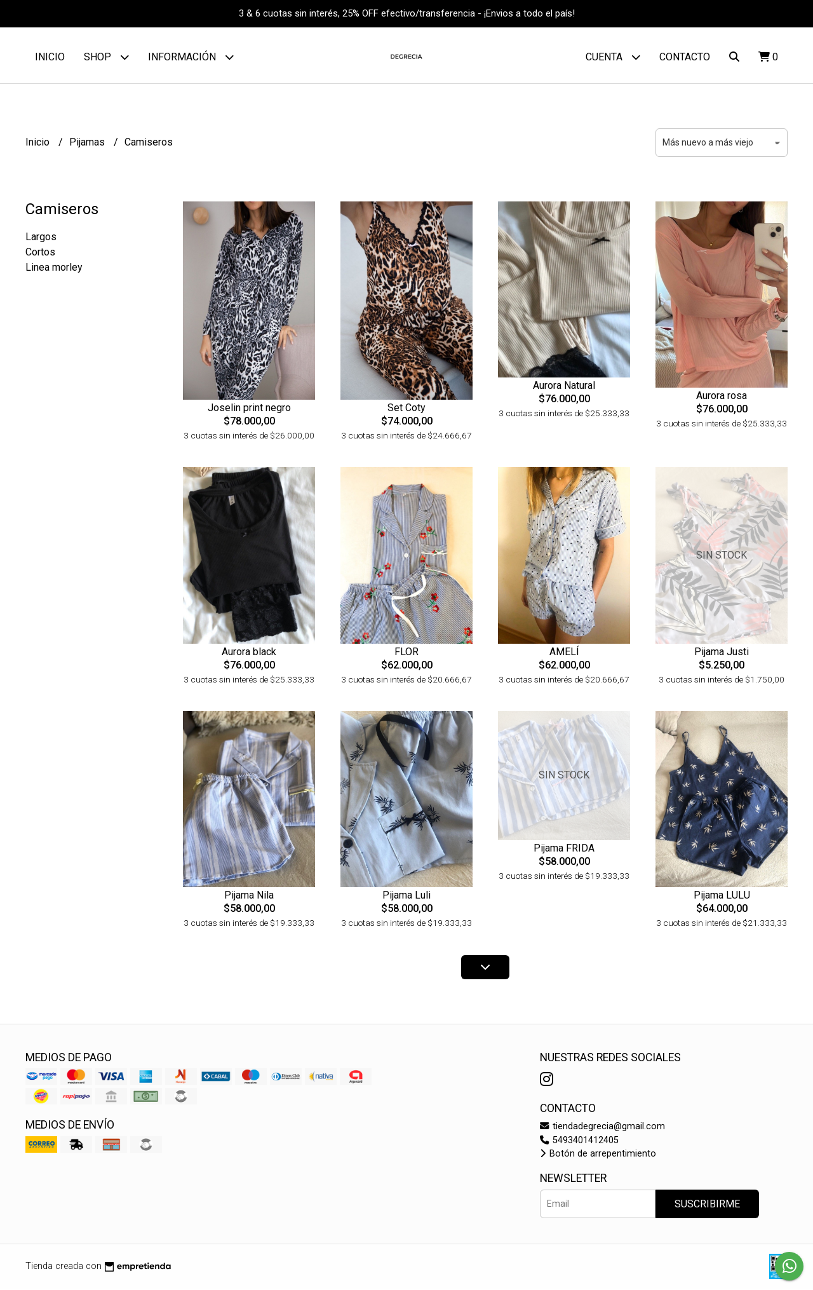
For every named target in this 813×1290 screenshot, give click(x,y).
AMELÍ (564, 653)
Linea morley (54, 269)
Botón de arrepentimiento (598, 1155)
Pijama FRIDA (564, 849)
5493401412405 (579, 1141)
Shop (106, 57)
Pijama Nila (249, 897)
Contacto (684, 57)
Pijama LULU (722, 897)
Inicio (50, 57)
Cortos (40, 254)
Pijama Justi (721, 653)
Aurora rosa (721, 397)
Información (191, 57)
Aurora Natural (564, 387)
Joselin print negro (249, 410)
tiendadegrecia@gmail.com (602, 1128)
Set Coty (406, 410)
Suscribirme (707, 1205)
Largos (41, 239)
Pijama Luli (406, 897)
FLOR (406, 653)
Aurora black (249, 653)
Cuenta (613, 57)
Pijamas (88, 144)
